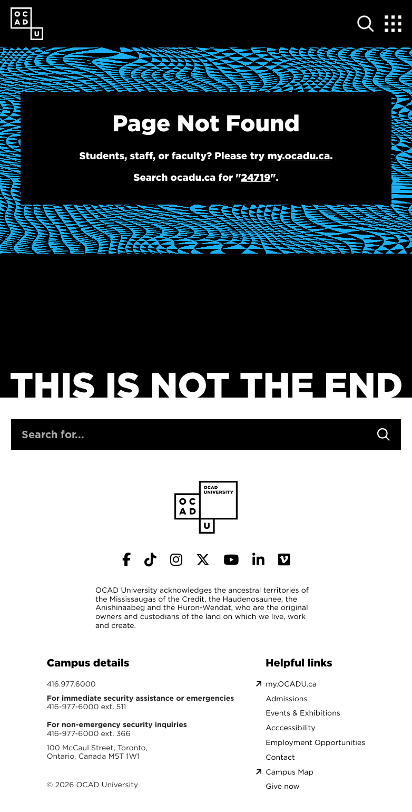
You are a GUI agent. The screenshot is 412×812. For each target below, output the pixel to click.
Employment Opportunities (315, 742)
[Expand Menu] (393, 23)
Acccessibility (290, 727)
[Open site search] (365, 23)
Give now (282, 786)
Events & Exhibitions (303, 713)
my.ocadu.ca (298, 156)
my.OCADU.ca (291, 684)
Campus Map (289, 772)
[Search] (383, 434)
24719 (255, 178)
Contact (280, 757)
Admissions (286, 698)
